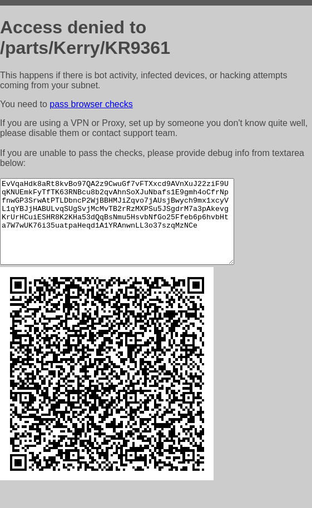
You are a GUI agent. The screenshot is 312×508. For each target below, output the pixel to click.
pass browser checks (90, 104)
